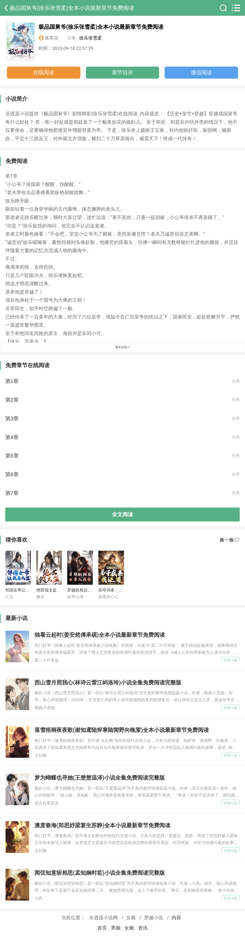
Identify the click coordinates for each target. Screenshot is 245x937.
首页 (102, 928)
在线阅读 (43, 72)
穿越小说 (153, 917)
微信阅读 (201, 72)
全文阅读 (122, 514)
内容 (176, 917)
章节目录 (122, 72)
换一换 (229, 540)
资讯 (143, 928)
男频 (116, 928)
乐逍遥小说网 (103, 917)
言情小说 (230, 660)
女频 (131, 917)
